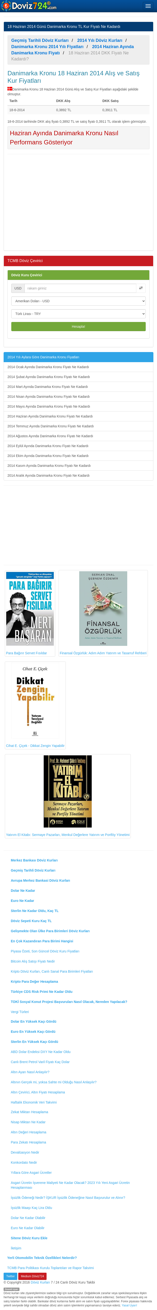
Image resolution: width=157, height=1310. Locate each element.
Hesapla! (78, 326)
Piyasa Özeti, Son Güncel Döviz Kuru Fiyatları (45, 951)
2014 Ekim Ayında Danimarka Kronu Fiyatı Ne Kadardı (48, 456)
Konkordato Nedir (24, 1162)
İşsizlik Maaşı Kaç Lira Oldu (31, 1208)
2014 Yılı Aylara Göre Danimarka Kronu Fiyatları (43, 357)
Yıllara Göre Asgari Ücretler (31, 1173)
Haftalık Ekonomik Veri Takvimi (34, 1102)
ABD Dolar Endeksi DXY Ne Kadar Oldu (41, 1052)
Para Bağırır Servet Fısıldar (30, 613)
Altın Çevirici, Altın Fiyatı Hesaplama (38, 1092)
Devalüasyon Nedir (25, 1152)
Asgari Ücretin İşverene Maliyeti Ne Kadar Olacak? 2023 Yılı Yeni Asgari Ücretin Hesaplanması (70, 1185)
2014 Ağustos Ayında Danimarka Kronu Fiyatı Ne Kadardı (50, 436)
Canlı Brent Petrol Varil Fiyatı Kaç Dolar (40, 1062)
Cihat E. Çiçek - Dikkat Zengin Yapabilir (35, 705)
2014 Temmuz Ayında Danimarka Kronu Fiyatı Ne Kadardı (50, 426)
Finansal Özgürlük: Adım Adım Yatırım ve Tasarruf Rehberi (103, 613)
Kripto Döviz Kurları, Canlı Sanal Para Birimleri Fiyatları (52, 971)
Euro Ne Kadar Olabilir (27, 1228)
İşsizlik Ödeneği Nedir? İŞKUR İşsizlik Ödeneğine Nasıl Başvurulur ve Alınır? (68, 1198)
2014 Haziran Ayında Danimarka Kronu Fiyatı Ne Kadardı (50, 416)
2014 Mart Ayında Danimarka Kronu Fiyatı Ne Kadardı (47, 387)
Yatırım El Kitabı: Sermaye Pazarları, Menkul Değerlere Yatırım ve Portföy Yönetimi (68, 796)
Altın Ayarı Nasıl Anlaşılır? (30, 1072)
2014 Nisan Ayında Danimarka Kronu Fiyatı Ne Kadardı (48, 396)
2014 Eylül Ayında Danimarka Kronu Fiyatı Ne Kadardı (47, 446)
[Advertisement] (78, 201)
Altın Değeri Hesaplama (28, 1132)
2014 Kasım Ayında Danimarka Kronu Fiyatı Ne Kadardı (49, 466)
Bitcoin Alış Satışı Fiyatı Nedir (33, 961)
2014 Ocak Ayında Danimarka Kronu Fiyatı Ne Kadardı (48, 367)
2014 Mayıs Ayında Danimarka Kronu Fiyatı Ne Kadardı (48, 406)
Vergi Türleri (20, 1012)
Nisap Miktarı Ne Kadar (28, 1122)
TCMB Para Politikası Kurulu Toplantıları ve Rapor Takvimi (50, 1268)
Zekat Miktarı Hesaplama (29, 1112)
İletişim (16, 1248)
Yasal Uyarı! (129, 1305)
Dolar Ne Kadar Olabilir (28, 1218)
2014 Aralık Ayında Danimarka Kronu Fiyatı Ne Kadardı (48, 475)
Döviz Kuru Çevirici (26, 275)
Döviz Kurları (40, 1282)
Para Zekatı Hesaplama (28, 1142)
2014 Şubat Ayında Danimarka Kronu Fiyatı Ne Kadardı (48, 377)
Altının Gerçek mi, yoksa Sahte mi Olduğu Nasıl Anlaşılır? (54, 1082)
